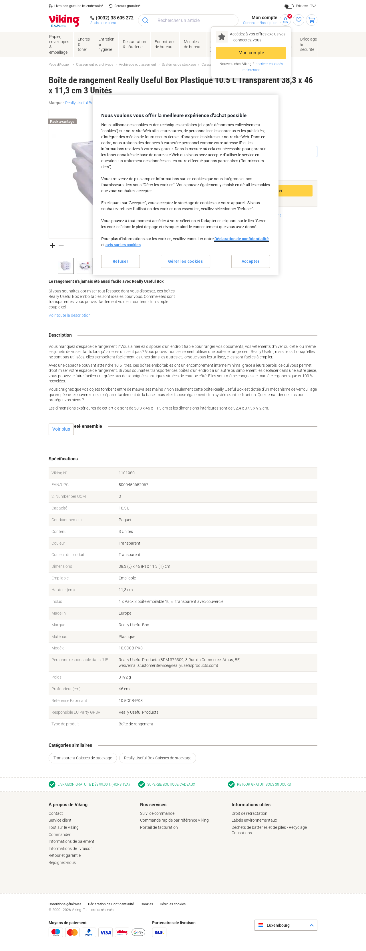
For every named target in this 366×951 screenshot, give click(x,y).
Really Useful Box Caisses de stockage (157, 758)
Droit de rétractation (249, 813)
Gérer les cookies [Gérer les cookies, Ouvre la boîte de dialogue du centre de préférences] (185, 261)
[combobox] (188, 20)
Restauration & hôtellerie (134, 44)
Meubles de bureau (193, 44)
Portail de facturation (159, 827)
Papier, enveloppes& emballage (59, 44)
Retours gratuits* (127, 6)
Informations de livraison (71, 848)
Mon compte (251, 52)
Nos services (153, 804)
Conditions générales (65, 904)
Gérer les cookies (173, 904)
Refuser (120, 261)
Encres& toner (84, 44)
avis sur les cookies (123, 244)
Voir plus (61, 429)
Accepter (251, 261)
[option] (66, 266)
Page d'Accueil (59, 65)
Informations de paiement (71, 841)
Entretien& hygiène (106, 44)
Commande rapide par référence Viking (174, 820)
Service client (60, 820)
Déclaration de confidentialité (241, 238)
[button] (53, 245)
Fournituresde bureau (165, 44)
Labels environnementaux (254, 820)
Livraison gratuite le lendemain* (78, 6)
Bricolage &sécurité (308, 44)
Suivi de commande (157, 813)
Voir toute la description (70, 315)
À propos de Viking (68, 804)
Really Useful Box (80, 103)
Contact (56, 813)
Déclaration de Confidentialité (111, 904)
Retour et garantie (65, 855)
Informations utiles (251, 804)
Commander (60, 834)
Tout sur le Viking (64, 827)
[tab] (91, 833)
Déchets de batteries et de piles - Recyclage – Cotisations (271, 830)
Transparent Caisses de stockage (82, 758)
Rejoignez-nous (62, 862)
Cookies (147, 904)
